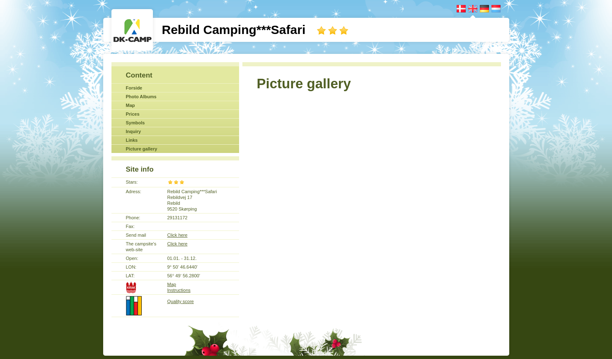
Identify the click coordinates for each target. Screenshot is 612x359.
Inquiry (133, 131)
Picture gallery (141, 148)
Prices (133, 114)
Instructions (179, 290)
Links (132, 140)
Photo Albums (141, 96)
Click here (177, 235)
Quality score (180, 301)
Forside (134, 87)
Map (130, 105)
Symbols (135, 122)
